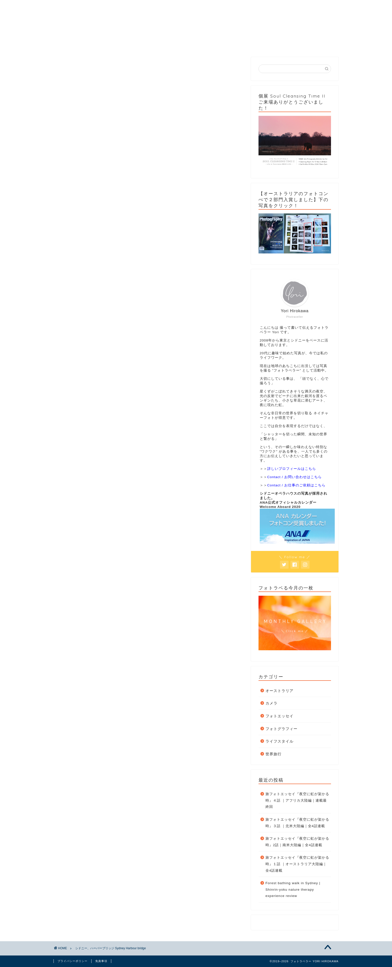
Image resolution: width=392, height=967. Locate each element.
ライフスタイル (280, 741)
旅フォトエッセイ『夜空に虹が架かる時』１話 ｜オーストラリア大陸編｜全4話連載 (297, 864)
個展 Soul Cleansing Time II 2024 (313, 46)
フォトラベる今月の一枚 (218, 46)
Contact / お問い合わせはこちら (294, 477)
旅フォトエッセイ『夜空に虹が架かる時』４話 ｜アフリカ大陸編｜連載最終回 (297, 800)
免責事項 (101, 960)
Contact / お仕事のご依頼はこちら (296, 485)
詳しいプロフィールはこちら (291, 469)
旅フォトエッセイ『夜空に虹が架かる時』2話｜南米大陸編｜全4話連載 (297, 842)
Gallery (173, 44)
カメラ (272, 703)
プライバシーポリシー (73, 960)
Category (124, 44)
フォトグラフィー (282, 729)
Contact (264, 44)
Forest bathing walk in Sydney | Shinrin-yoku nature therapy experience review (293, 889)
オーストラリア (280, 691)
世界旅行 (274, 754)
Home (77, 44)
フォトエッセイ (280, 716)
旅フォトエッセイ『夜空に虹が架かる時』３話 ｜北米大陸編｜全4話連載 (297, 823)
